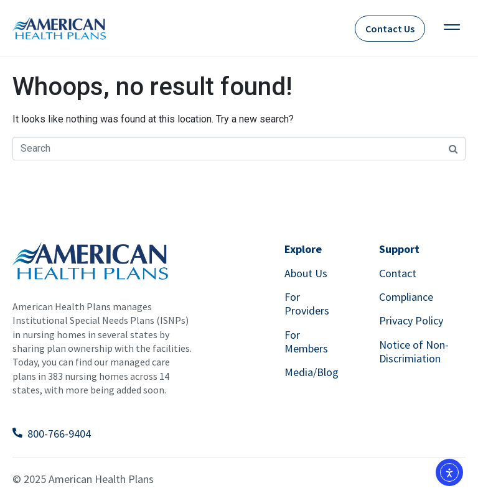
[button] (452, 28)
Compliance (406, 297)
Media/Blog (311, 372)
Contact (397, 273)
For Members (306, 342)
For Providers (306, 304)
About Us (305, 273)
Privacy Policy (411, 320)
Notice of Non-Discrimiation (414, 351)
